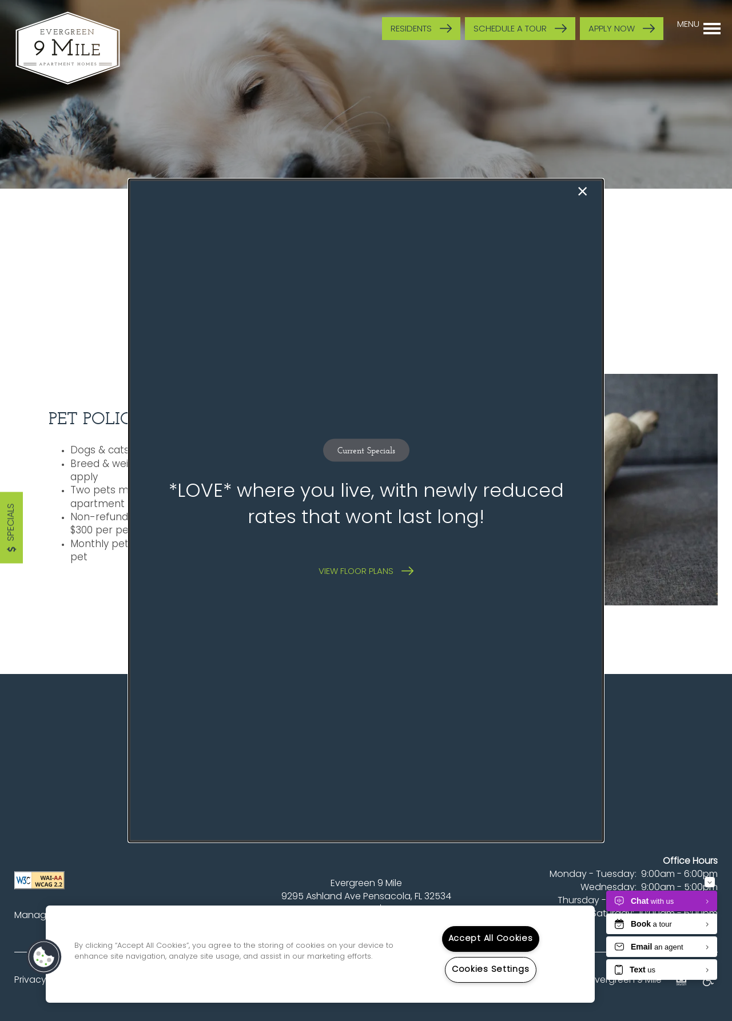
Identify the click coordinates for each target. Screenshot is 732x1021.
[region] (320, 954)
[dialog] (366, 511)
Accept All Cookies (490, 939)
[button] (366, 571)
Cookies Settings (491, 970)
